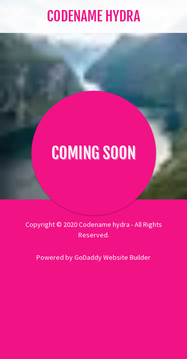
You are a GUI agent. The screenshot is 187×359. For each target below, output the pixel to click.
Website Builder (127, 257)
